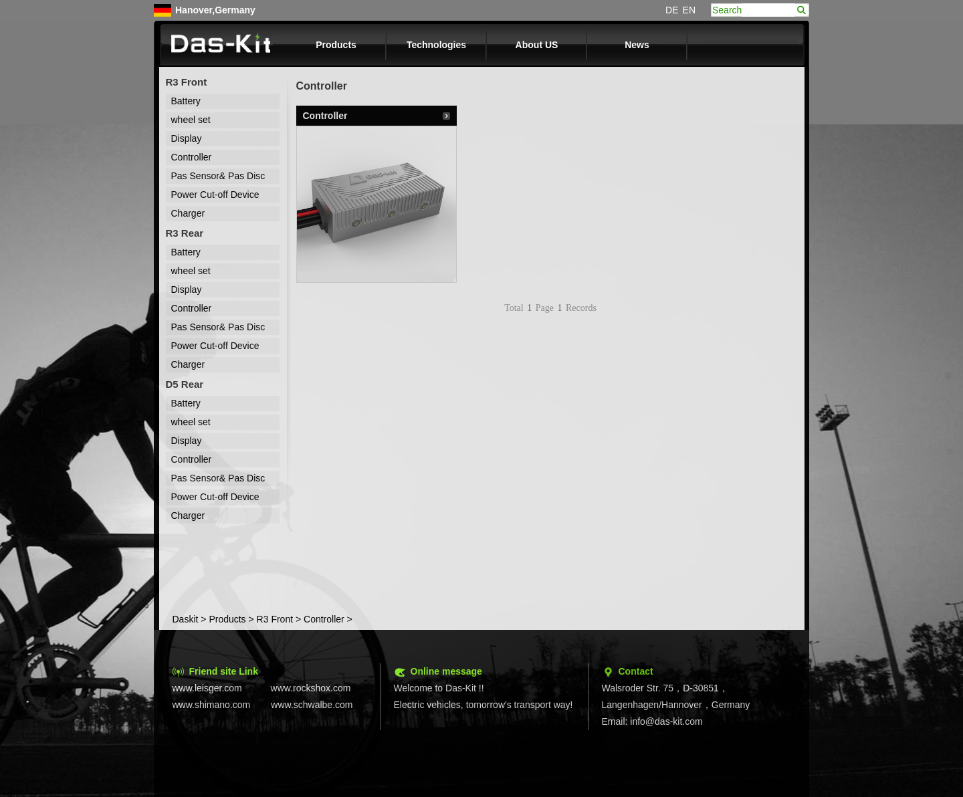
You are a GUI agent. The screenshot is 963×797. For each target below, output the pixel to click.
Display (186, 138)
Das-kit (221, 44)
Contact (636, 671)
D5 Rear (185, 384)
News (637, 44)
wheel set (191, 119)
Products (336, 44)
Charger (188, 213)
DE (671, 10)
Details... (446, 116)
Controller (191, 157)
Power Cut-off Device (215, 194)
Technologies (436, 44)
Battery (186, 101)
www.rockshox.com (311, 688)
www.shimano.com (212, 704)
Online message (446, 671)
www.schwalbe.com (311, 704)
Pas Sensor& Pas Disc (218, 175)
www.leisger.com (207, 688)
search (801, 10)
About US (537, 44)
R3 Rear (185, 233)
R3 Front (186, 82)
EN (689, 10)
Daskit (186, 619)
